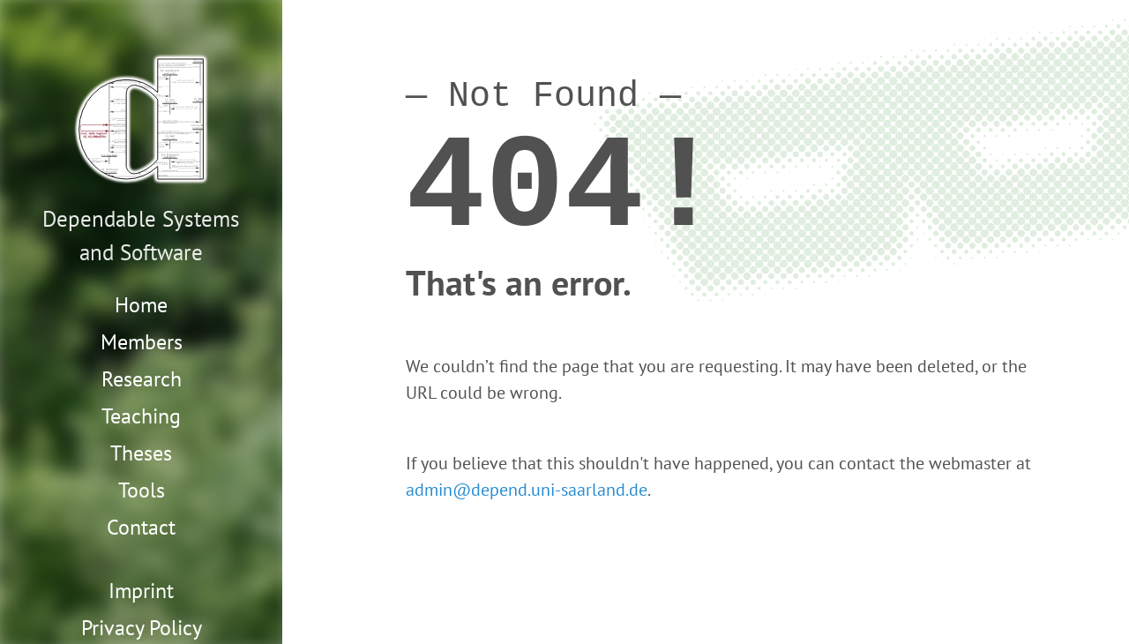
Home (141, 304)
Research (141, 379)
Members (142, 342)
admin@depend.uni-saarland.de (526, 489)
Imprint (141, 590)
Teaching (141, 416)
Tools (141, 490)
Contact (141, 527)
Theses (141, 453)
